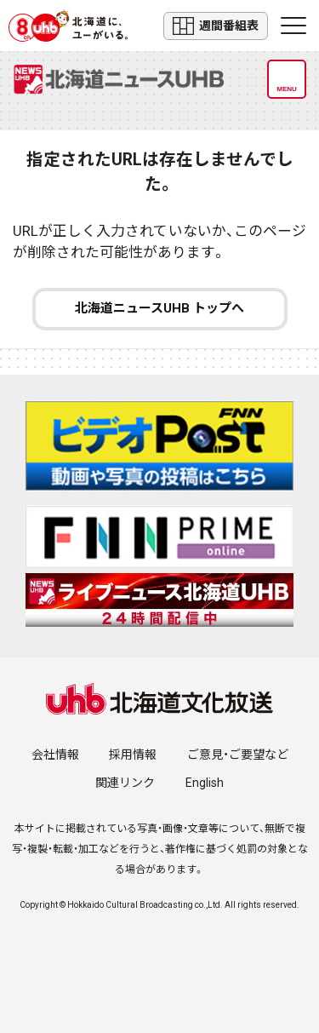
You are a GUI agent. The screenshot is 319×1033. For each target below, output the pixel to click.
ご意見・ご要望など (237, 754)
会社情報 (55, 754)
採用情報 (133, 754)
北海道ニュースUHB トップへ (159, 308)
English (204, 782)
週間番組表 (216, 26)
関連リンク (125, 782)
